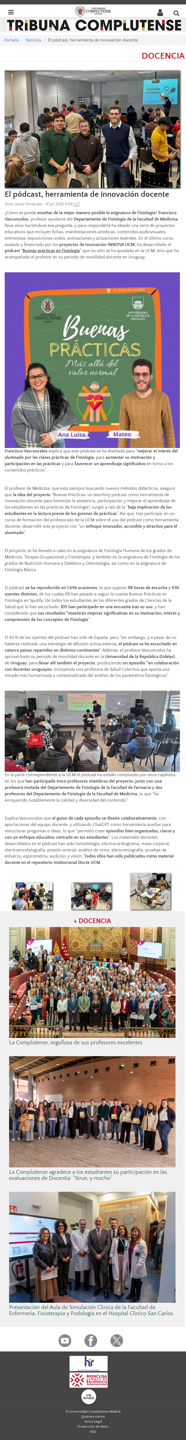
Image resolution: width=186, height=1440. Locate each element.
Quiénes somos (93, 1416)
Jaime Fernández (28, 204)
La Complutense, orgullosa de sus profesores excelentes (75, 1043)
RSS (93, 1432)
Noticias (33, 40)
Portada (11, 40)
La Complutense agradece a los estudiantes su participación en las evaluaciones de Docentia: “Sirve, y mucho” (88, 1175)
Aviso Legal (93, 1421)
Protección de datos (93, 1426)
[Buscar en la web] (176, 13)
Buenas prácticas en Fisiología (51, 250)
